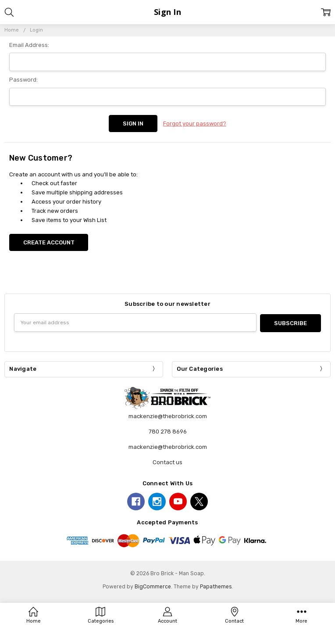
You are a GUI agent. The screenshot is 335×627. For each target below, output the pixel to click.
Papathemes (216, 585)
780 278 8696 (168, 430)
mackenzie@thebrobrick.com (167, 445)
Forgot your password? (194, 123)
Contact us (167, 460)
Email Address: (29, 45)
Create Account (49, 241)
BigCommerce (153, 585)
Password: (23, 79)
